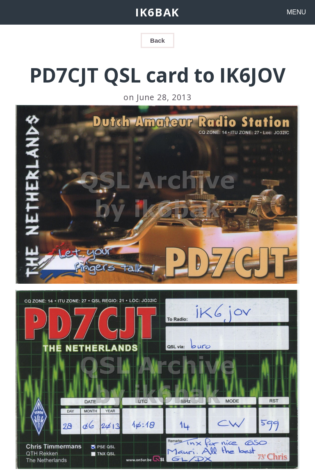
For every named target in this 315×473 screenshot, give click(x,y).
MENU (296, 12)
